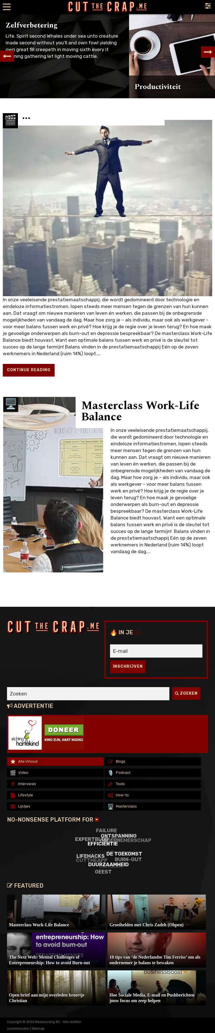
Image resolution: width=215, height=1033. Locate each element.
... (26, 116)
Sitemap (38, 1028)
